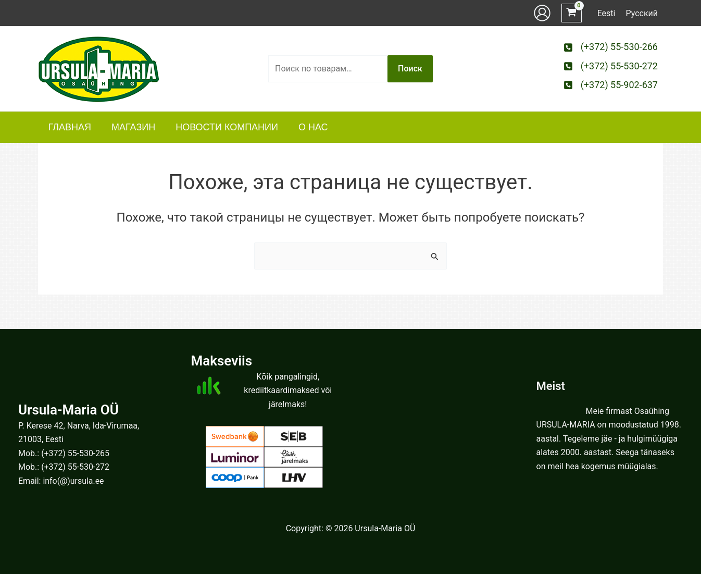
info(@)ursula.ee (73, 481)
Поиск (410, 69)
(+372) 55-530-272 (75, 467)
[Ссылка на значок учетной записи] (542, 13)
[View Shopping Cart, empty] (571, 13)
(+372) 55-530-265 (75, 453)
